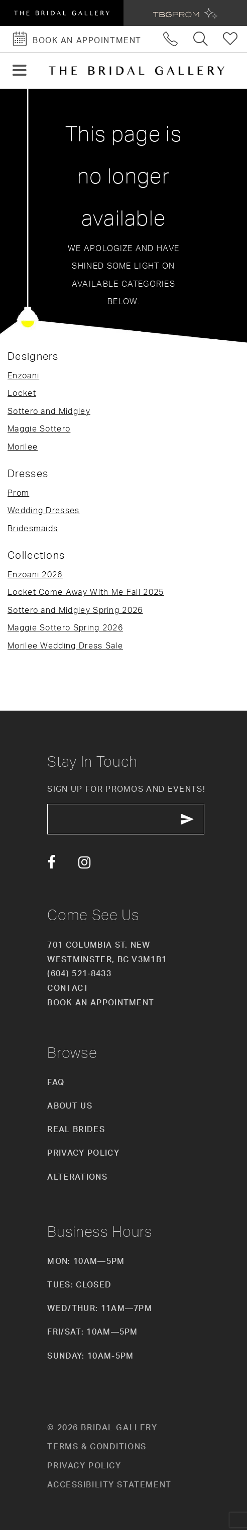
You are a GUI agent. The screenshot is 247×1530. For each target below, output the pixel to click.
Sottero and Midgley (49, 411)
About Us (69, 1106)
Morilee (23, 447)
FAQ (55, 1082)
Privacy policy (84, 1465)
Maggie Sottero (39, 428)
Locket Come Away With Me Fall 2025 (86, 592)
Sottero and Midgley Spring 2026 (75, 610)
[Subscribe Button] (188, 819)
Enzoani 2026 (35, 574)
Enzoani (23, 375)
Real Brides (75, 1129)
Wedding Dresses (44, 510)
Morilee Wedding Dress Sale (65, 645)
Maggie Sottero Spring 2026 (65, 627)
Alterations (77, 1177)
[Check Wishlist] (230, 39)
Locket (22, 393)
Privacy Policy (83, 1153)
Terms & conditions (96, 1446)
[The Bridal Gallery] (136, 70)
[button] (19, 71)
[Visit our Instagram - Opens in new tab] (84, 863)
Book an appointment (100, 1002)
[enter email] (126, 819)
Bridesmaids (33, 528)
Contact (68, 988)
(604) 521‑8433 (79, 974)
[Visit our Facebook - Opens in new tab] (51, 863)
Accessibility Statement (109, 1484)
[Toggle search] (200, 39)
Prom (18, 493)
